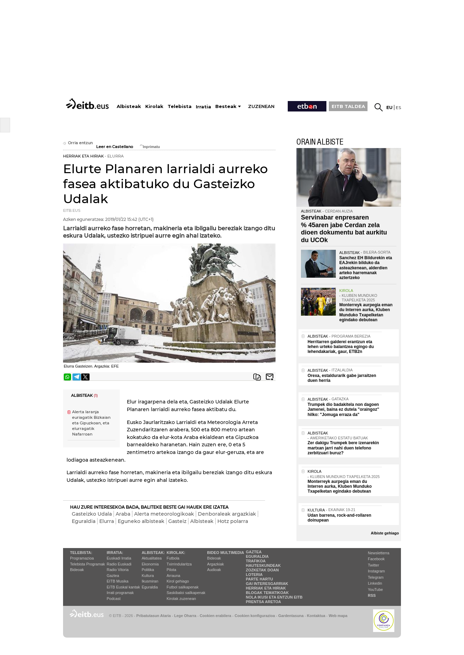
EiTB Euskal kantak (123, 587)
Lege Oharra (185, 616)
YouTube (375, 589)
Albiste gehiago (385, 533)
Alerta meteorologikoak (164, 514)
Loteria (254, 574)
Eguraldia (83, 521)
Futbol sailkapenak (183, 587)
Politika (148, 570)
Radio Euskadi (119, 564)
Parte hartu (259, 579)
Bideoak (77, 570)
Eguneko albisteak (141, 521)
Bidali (269, 376)
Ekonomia (150, 564)
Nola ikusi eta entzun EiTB (274, 597)
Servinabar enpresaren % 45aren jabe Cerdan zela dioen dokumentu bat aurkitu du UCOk (344, 229)
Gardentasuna (291, 616)
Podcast (114, 598)
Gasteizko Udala (92, 514)
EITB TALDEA (348, 106)
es (398, 107)
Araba (123, 514)
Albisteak (202, 521)
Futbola (173, 558)
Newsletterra (378, 553)
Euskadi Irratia (119, 558)
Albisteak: (153, 552)
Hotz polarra (232, 521)
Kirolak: (176, 552)
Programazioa (82, 558)
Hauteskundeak (263, 565)
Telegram (376, 577)
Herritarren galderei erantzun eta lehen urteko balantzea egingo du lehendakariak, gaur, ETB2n (341, 346)
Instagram (376, 571)
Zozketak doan (262, 570)
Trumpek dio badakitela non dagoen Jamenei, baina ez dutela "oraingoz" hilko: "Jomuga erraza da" (343, 409)
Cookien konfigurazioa (254, 616)
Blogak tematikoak (267, 593)
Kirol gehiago (178, 581)
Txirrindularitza (179, 564)
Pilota (171, 570)
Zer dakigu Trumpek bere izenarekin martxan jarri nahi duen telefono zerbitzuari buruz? (343, 447)
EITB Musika (117, 581)
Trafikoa (256, 561)
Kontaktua (316, 616)
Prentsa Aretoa (263, 602)
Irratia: (115, 552)
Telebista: (81, 552)
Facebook (376, 559)
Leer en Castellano (114, 147)
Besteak (226, 106)
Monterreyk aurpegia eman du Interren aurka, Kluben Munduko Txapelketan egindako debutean (366, 312)
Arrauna (173, 575)
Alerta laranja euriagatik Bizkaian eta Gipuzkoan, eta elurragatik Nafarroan (91, 423)
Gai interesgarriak (267, 583)
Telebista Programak (87, 564)
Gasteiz (177, 521)
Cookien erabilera (215, 616)
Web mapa (337, 616)
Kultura (148, 575)
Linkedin (375, 583)
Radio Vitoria (118, 570)
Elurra (106, 521)
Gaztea (113, 575)
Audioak (214, 570)
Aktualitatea (152, 558)
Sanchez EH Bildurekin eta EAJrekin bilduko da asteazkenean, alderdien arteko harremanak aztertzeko (365, 267)
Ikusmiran (150, 581)
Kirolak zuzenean (181, 598)
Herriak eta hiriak (266, 588)
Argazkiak (215, 564)
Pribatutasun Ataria (153, 616)
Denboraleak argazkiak (227, 514)
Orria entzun (78, 143)
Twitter (373, 565)
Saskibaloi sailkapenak (186, 593)
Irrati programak (120, 593)
